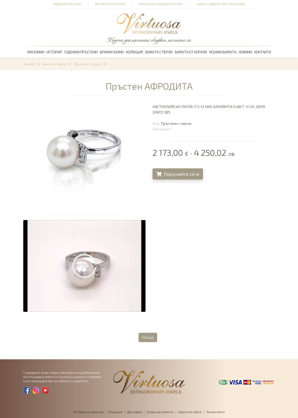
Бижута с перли (159, 52)
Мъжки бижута (222, 52)
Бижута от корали (191, 52)
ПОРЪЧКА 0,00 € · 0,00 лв (75, 26)
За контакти (215, 412)
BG (269, 26)
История (54, 52)
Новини (245, 52)
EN (275, 26)
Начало (28, 64)
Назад (148, 337)
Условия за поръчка (88, 412)
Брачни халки (112, 52)
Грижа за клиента (160, 412)
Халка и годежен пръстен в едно (220, 4)
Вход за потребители (243, 26)
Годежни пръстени (67, 4)
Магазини (35, 52)
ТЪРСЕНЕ (34, 26)
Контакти (262, 52)
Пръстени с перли (87, 64)
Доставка (134, 412)
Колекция (134, 52)
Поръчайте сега (178, 174)
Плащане (115, 412)
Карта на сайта (189, 412)
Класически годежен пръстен (161, 4)
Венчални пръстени (110, 4)
